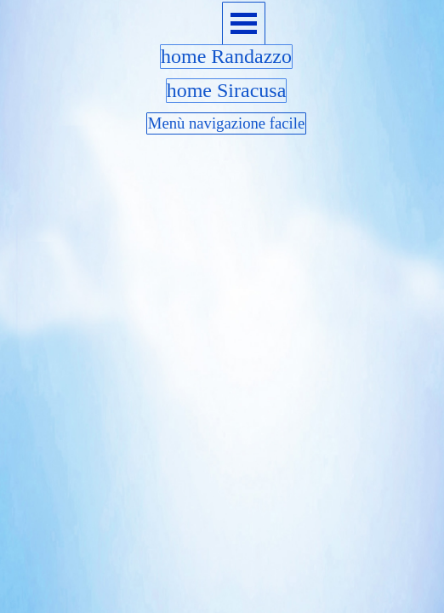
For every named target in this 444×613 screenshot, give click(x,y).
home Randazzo (226, 56)
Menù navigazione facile (226, 123)
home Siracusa (227, 90)
